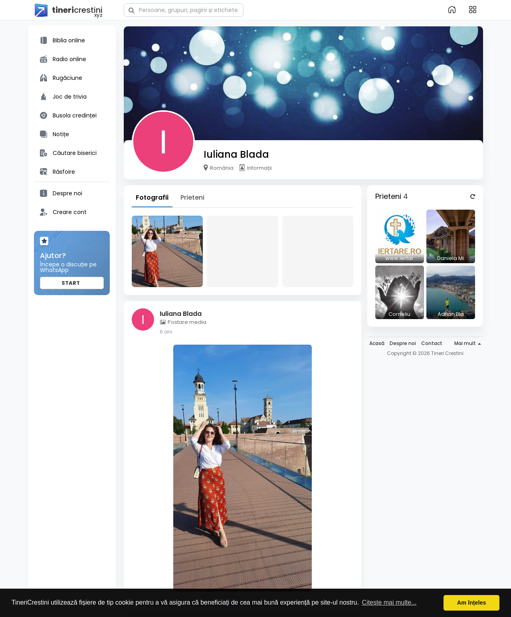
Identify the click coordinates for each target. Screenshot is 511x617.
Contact (431, 343)
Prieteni (192, 197)
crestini (68, 10)
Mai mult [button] (467, 343)
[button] (184, 9)
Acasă (376, 343)
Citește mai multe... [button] (389, 602)
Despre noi (403, 343)
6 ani (166, 331)
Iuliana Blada (236, 154)
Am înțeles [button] (471, 602)
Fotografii (152, 197)
